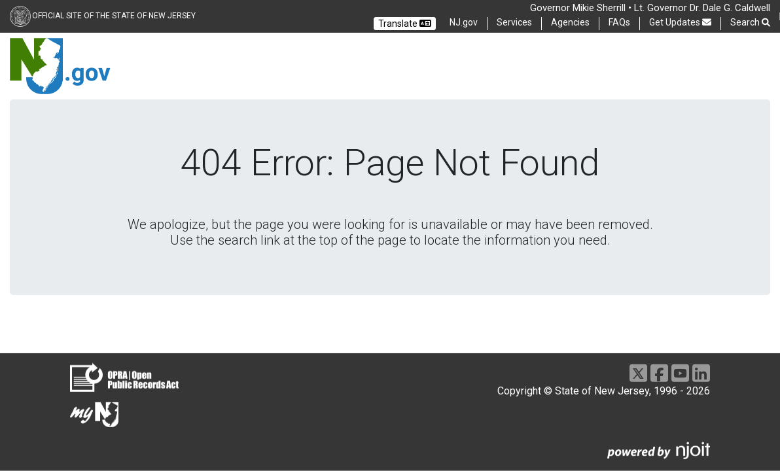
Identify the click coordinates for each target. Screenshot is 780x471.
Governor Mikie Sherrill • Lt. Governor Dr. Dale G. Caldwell (650, 8)
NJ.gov (464, 22)
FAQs (619, 22)
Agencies (570, 22)
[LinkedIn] (701, 373)
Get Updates (680, 22)
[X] (638, 373)
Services (514, 22)
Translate (404, 23)
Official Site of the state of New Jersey (114, 15)
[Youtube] (680, 373)
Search (750, 22)
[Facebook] (659, 373)
